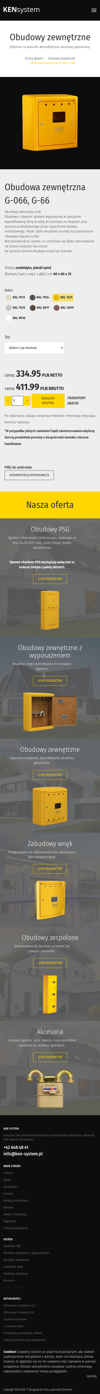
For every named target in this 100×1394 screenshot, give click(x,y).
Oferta (7, 1180)
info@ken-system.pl (23, 1153)
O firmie (8, 1173)
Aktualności (10, 1186)
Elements (67, 1389)
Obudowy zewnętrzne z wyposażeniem (26, 1253)
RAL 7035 (15, 308)
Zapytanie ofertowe (15, 1319)
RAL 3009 (64, 308)
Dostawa (8, 1207)
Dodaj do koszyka (47, 400)
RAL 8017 (39, 308)
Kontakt (8, 1193)
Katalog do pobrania (15, 1200)
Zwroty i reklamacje (14, 1214)
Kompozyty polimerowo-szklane (22, 1333)
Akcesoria (9, 1280)
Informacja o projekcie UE (18, 1312)
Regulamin (9, 1221)
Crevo (46, 1389)
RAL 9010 (15, 318)
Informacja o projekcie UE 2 (19, 1305)
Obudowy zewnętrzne (61, 58)
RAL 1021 (62, 297)
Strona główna (34, 58)
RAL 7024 (39, 297)
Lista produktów (50, 579)
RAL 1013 (15, 297)
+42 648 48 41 (15, 1147)
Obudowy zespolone (15, 1273)
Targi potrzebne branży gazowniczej (24, 1340)
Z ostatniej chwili (13, 1326)
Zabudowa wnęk (13, 1266)
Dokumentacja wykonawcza (29, 475)
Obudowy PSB (11, 1246)
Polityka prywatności (15, 1228)
